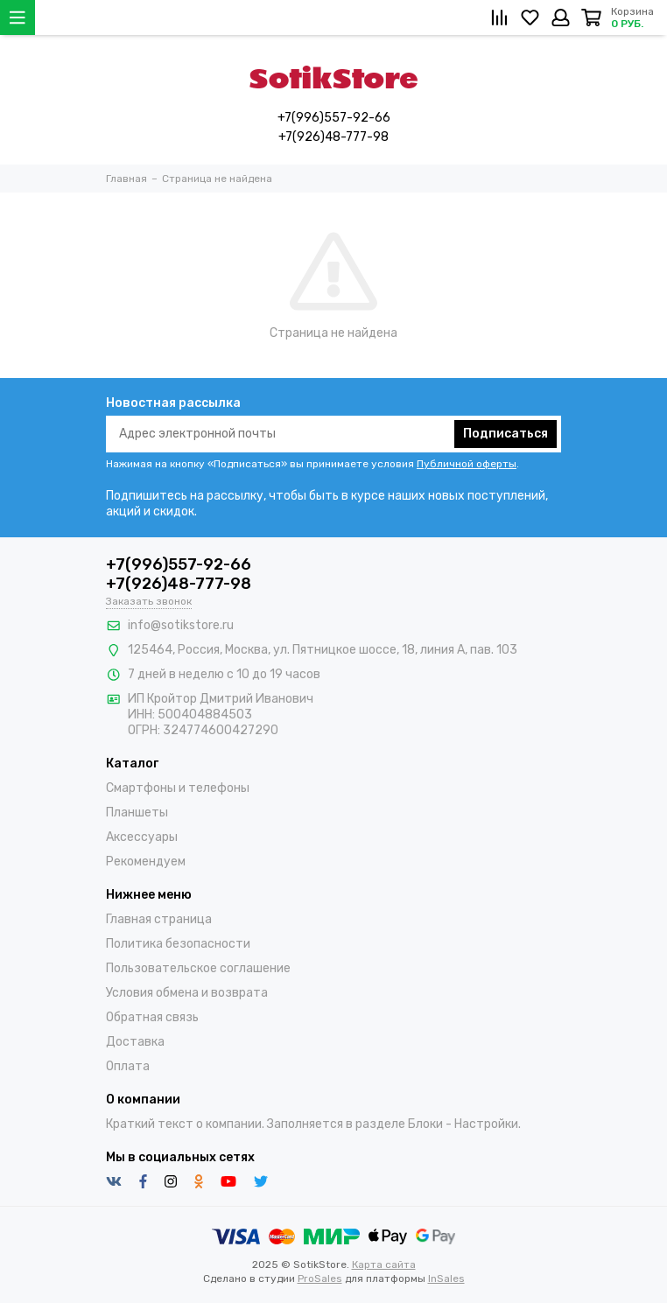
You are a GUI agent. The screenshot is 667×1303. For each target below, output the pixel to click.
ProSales (320, 1278)
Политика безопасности (178, 943)
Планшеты (137, 812)
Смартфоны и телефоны (177, 788)
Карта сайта (384, 1264)
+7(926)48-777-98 (333, 137)
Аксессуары (142, 837)
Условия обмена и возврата (187, 992)
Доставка (135, 1041)
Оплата (128, 1066)
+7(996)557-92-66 (333, 117)
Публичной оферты (466, 464)
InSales (446, 1278)
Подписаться (505, 433)
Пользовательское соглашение (198, 968)
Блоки (425, 1124)
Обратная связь (152, 1017)
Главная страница (159, 919)
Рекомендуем (146, 861)
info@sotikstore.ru (181, 625)
